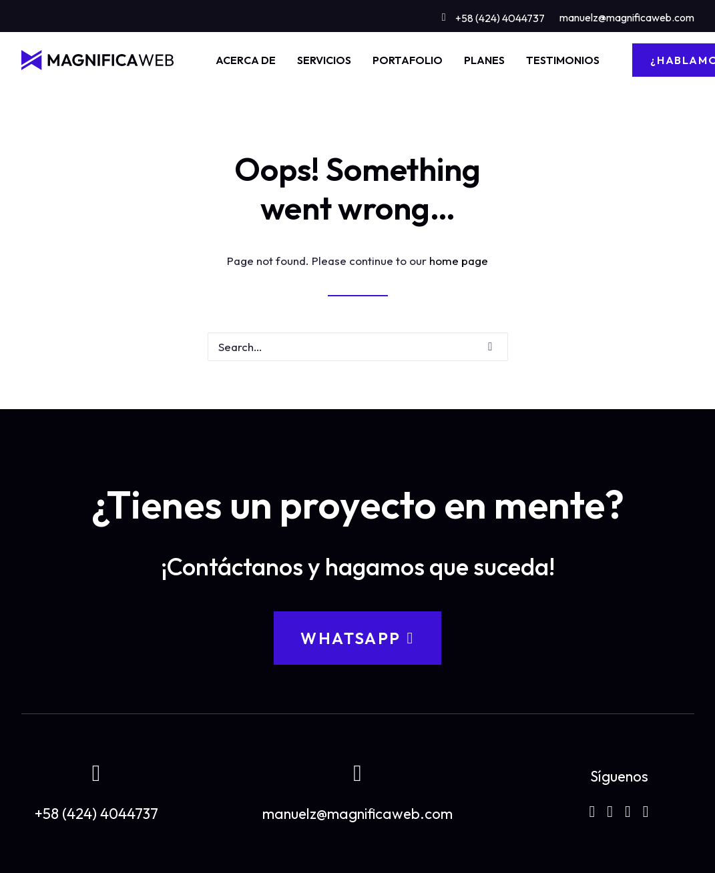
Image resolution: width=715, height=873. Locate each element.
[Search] (358, 346)
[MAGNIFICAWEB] (97, 60)
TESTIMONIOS (563, 60)
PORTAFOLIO (408, 60)
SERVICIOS (324, 60)
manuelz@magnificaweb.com (626, 17)
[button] (490, 347)
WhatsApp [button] (357, 638)
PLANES (484, 60)
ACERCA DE (246, 60)
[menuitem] (493, 16)
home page (458, 261)
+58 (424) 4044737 (500, 18)
